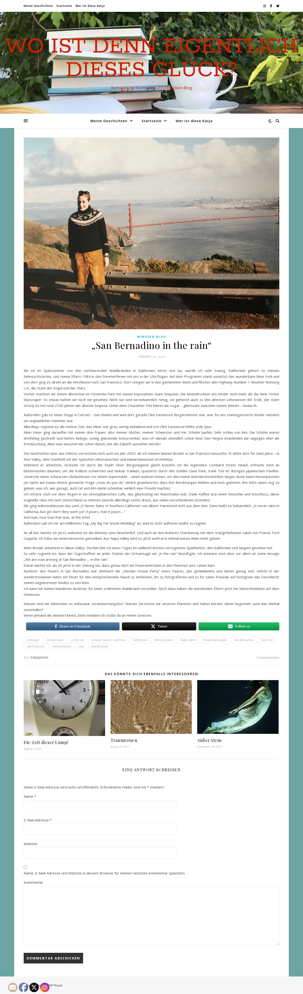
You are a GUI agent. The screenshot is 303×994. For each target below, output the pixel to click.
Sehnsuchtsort (61, 646)
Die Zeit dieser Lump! (46, 742)
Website (30, 843)
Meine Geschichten (38, 6)
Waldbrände (99, 646)
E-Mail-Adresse (38, 820)
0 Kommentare (268, 657)
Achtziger (33, 640)
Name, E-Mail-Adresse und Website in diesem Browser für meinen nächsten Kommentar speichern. (104, 873)
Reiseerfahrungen (215, 640)
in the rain (77, 640)
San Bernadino (244, 640)
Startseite (64, 6)
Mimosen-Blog (151, 337)
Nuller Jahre (188, 640)
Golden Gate (55, 640)
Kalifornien (140, 640)
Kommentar (33, 882)
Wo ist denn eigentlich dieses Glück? (151, 58)
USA (81, 646)
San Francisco (36, 646)
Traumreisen (124, 740)
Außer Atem (209, 740)
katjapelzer (40, 657)
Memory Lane (164, 640)
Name (30, 796)
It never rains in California (109, 640)
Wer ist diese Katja (90, 6)
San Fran (267, 640)
